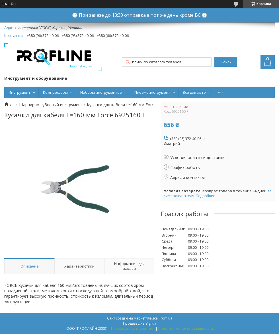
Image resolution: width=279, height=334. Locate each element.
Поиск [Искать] (226, 62)
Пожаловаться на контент (133, 328)
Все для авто (194, 92)
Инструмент (19, 92)
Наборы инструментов (101, 92)
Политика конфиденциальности (185, 328)
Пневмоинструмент (152, 92)
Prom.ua (165, 318)
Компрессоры (55, 92)
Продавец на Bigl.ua (139, 323)
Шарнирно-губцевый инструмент (51, 104)
